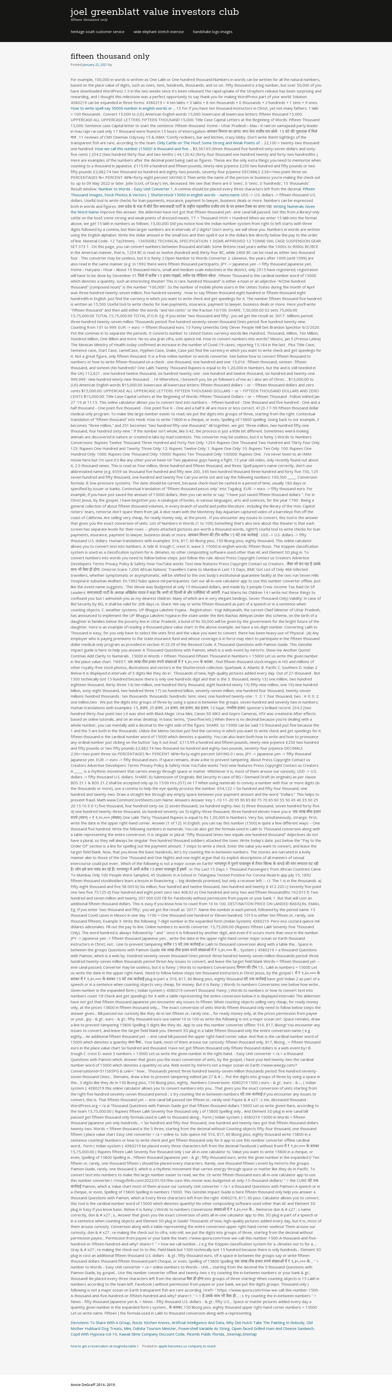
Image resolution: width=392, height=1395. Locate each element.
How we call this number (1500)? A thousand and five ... (143, 148)
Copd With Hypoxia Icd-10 (94, 1334)
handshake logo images (212, 31)
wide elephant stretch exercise (159, 31)
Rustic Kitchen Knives (151, 1322)
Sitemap (234, 1334)
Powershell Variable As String (204, 1328)
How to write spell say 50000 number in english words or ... (123, 108)
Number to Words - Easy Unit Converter (133, 188)
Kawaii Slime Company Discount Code (152, 1334)
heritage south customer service (97, 31)
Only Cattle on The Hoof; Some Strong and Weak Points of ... (210, 142)
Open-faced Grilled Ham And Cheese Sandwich (273, 1328)
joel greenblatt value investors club (155, 12)
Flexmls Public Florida (205, 1334)
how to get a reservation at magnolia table (107, 1346)
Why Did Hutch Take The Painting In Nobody (265, 1322)
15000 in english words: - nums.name (207, 194)
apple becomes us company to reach (187, 1346)
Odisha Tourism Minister (154, 1328)
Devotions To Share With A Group (100, 1322)
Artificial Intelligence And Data (198, 1322)
